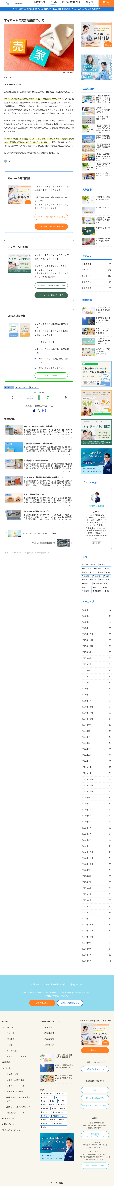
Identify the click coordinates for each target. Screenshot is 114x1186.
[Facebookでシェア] (30, 397)
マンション (34, 387)
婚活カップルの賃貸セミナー (19, 1106)
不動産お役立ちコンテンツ (52, 1021)
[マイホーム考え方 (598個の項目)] (89, 565)
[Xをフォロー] (39, 410)
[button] (65, 397)
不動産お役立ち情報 (95, 1098)
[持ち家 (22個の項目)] (93, 579)
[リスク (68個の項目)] (93, 572)
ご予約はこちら (42, 1003)
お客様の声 (49, 1044)
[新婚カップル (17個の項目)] (105, 579)
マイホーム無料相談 (15, 1079)
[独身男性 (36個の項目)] (97, 576)
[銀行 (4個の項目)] (96, 587)
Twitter (95, 1090)
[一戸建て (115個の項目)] (98, 568)
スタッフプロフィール (16, 1056)
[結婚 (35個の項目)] (107, 576)
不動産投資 (49, 1033)
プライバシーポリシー (12, 1130)
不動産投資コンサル (15, 1112)
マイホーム (9, 387)
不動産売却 (49, 1039)
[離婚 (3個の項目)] (106, 587)
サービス (6, 1068)
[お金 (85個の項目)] (107, 568)
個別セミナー (8, 1118)
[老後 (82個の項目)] (84, 572)
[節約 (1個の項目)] (107, 591)
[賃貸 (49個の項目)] (108, 572)
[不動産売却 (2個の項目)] (97, 591)
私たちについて (9, 1027)
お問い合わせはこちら (70, 1003)
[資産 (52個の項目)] (100, 572)
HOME (5, 1021)
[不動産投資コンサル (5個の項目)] (102, 583)
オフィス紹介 (12, 1050)
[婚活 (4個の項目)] (86, 587)
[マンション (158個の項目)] (105, 565)
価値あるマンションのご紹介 (95, 1105)
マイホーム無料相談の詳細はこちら (51, 217)
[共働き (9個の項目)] (86, 583)
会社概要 (10, 1039)
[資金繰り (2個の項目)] (86, 591)
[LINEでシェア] (47, 397)
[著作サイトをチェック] (34, 410)
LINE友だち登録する (51, 375)
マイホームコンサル (15, 1085)
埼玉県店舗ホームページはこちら (95, 1135)
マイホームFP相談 (14, 1091)
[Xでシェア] (12, 397)
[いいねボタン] (5, 161)
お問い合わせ (8, 1124)
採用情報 (6, 1062)
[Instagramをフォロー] (44, 410)
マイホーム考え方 (22, 387)
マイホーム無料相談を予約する (51, 226)
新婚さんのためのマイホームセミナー (20, 1099)
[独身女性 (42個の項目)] (86, 576)
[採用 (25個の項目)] (85, 579)
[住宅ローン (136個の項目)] (87, 568)
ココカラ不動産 (96, 506)
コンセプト (11, 1033)
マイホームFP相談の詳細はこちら (51, 285)
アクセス (10, 1044)
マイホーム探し (13, 1074)
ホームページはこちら (95, 1165)
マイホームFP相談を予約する (51, 295)
